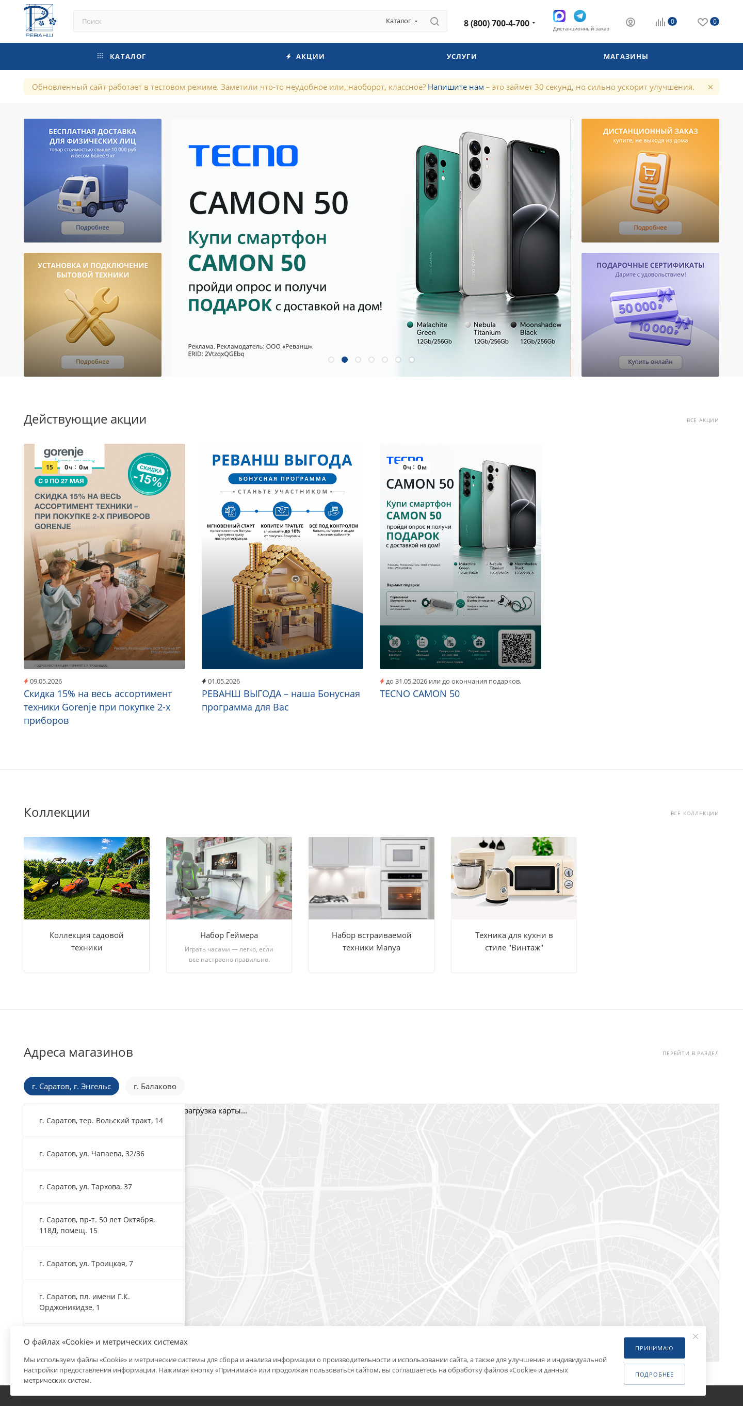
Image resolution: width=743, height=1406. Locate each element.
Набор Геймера (229, 935)
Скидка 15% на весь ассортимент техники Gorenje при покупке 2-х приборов (98, 706)
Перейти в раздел (691, 1053)
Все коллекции (695, 813)
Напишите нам (456, 87)
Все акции (703, 420)
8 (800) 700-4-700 (496, 23)
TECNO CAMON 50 (420, 693)
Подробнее (654, 1374)
